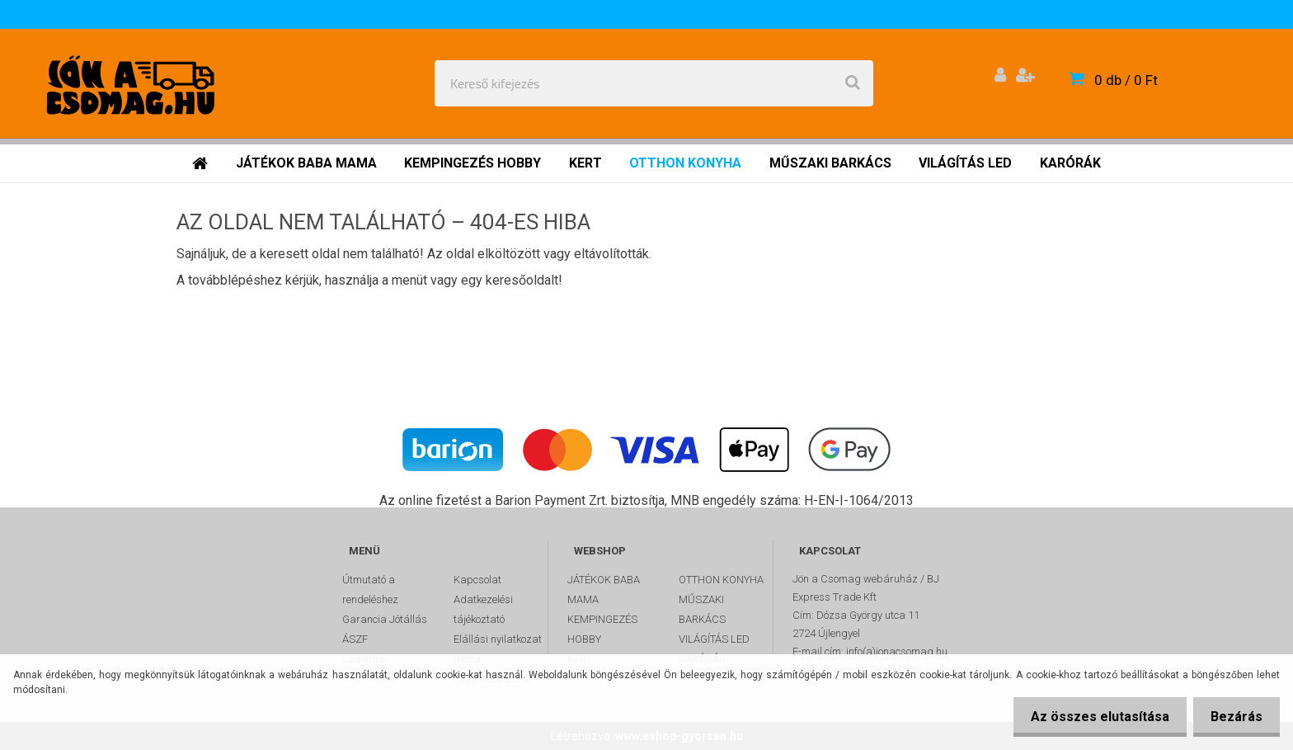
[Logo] (133, 83)
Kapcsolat (477, 579)
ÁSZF (355, 639)
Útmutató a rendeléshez (370, 589)
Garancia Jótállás (384, 619)
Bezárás (1233, 716)
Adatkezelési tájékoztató (483, 609)
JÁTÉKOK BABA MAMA (603, 589)
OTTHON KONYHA (721, 579)
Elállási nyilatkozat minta (498, 649)
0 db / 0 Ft (1126, 80)
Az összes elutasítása (1090, 716)
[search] (852, 83)
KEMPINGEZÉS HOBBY (602, 629)
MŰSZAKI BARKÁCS (702, 609)
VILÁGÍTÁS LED (714, 639)
